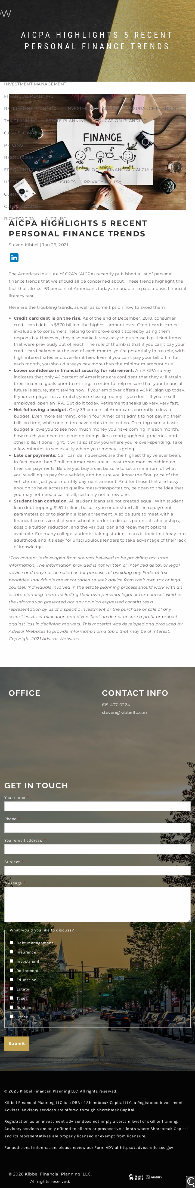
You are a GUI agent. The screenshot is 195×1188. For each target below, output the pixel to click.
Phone (32, 818)
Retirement (28, 970)
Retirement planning (31, 108)
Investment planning (93, 108)
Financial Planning (29, 96)
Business (26, 1007)
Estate (23, 989)
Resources (18, 157)
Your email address (44, 840)
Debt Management (35, 942)
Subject (33, 861)
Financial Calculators (136, 169)
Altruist (55, 218)
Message (34, 883)
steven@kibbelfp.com (125, 712)
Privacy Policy (103, 181)
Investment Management (35, 84)
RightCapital (20, 218)
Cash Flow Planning (30, 132)
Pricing (13, 145)
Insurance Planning (154, 108)
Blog (92, 169)
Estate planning (66, 120)
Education (27, 979)
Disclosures (60, 181)
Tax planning (21, 120)
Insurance (26, 952)
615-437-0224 (116, 704)
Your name (36, 797)
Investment (28, 961)
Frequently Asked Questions (41, 169)
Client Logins (21, 206)
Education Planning (121, 120)
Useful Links (20, 181)
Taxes (22, 998)
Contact (15, 194)
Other (22, 1016)
